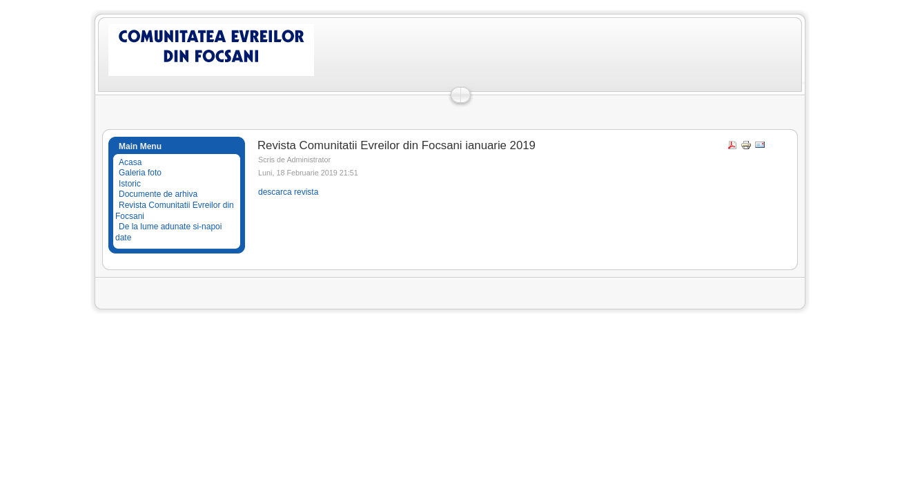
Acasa (130, 162)
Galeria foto (140, 173)
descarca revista (288, 192)
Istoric (130, 184)
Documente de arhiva (158, 194)
